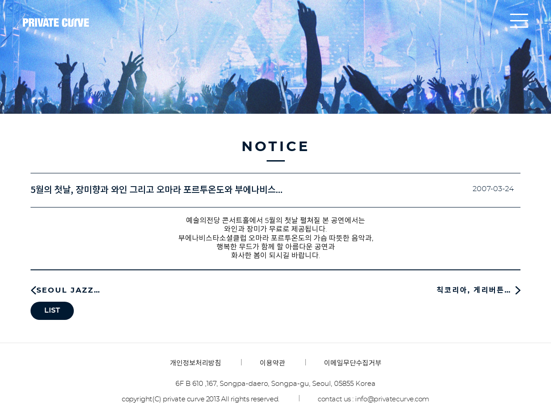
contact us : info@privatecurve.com (373, 399)
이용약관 (272, 363)
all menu (519, 21)
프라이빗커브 (56, 22)
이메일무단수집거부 (352, 363)
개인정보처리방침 (195, 363)
